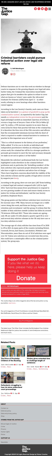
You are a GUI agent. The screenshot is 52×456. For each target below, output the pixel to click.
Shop (2, 416)
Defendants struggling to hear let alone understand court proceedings (11, 387)
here (16, 178)
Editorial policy (6, 411)
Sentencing (43, 369)
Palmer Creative (42, 454)
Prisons (3, 429)
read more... (12, 303)
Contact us (4, 408)
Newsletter (4, 442)
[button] (46, 9)
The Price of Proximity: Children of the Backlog (11, 359)
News (9, 367)
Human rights (5, 432)
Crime (3, 367)
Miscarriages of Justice (8, 424)
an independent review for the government (24, 117)
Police (3, 434)
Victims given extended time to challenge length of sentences (38, 360)
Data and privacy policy (9, 414)
